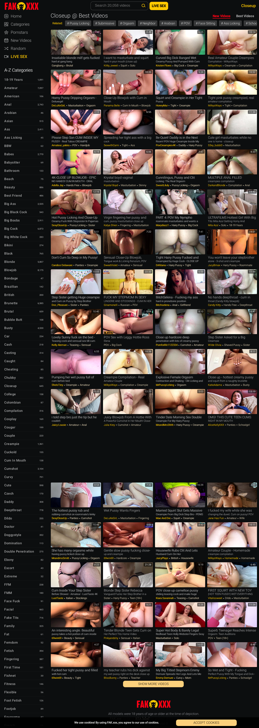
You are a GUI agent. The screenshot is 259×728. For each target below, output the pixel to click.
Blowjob (146, 105)
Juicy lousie (59, 424)
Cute (7, 485)
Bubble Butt (13, 320)
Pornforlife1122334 (167, 344)
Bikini (8, 245)
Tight (173, 105)
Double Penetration (19, 551)
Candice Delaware (62, 265)
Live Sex (19, 56)
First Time (12, 667)
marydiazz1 (162, 225)
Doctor (9, 527)
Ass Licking (231, 23)
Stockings (81, 598)
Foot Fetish (13, 700)
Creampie (192, 65)
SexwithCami (112, 145)
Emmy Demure (165, 677)
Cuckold (10, 452)
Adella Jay (58, 185)
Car (7, 336)
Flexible (10, 692)
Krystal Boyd (111, 185)
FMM (8, 593)
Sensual (137, 265)
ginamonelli (111, 304)
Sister (91, 225)
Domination (13, 543)
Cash (8, 344)
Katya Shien (111, 225)
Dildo (227, 598)
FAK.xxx (25, 6)
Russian (125, 304)
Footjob (10, 709)
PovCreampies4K (166, 145)
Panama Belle (112, 105)
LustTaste (58, 598)
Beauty (68, 638)
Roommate (245, 265)
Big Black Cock (15, 212)
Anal (247, 185)
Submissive (105, 23)
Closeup (10, 386)
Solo (132, 65)
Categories (20, 24)
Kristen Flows (164, 65)
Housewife (186, 558)
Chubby (10, 378)
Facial (9, 609)
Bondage (11, 278)
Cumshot (185, 344)
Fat (6, 634)
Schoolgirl (244, 424)
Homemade (231, 558)
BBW (8, 146)
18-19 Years (235, 225)
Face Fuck (12, 601)
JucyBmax (214, 265)
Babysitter (12, 162)
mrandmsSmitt (61, 558)
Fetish (9, 651)
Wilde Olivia (215, 344)
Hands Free (73, 185)
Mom (188, 677)
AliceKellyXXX (216, 424)
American (11, 96)
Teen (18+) (135, 598)
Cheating (11, 369)
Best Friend (13, 195)
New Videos (221, 16)
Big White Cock (15, 237)
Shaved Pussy (232, 344)
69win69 (109, 558)
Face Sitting (206, 23)
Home (16, 16)
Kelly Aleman (59, 344)
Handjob (85, 145)
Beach (9, 179)
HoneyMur (162, 105)
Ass (132, 145)
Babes (9, 154)
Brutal (69, 65)
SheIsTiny (58, 384)
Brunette (11, 303)
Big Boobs (12, 220)
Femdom (11, 642)
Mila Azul (213, 225)
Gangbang (58, 65)
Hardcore (121, 558)
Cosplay (10, 419)
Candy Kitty (214, 304)
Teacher (135, 677)
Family (9, 626)
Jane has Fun (216, 518)
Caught (9, 361)
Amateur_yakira (61, 145)
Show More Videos (153, 684)
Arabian (169, 23)
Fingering (125, 225)
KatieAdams (215, 384)
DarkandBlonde (217, 185)
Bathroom (11, 171)
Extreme (10, 576)
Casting (10, 353)
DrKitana (161, 265)
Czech (9, 493)
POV (186, 23)
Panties (80, 265)
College (10, 394)
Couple (9, 435)
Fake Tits (11, 618)
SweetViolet (111, 265)
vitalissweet (215, 598)
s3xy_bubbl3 (215, 145)
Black (8, 253)
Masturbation (76, 105)
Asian (8, 121)
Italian (69, 598)
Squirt (124, 65)
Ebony (9, 560)
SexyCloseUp (59, 225)
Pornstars (19, 32)
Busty (245, 384)
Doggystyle (12, 535)
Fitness (10, 684)
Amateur (125, 265)
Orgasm (128, 23)
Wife (242, 518)
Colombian (12, 402)
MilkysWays (215, 65)
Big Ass (10, 204)
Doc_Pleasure (60, 304)
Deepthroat (245, 304)
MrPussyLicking (165, 384)
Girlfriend (184, 304)
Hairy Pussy (195, 145)
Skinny (142, 185)
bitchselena (163, 304)
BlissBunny (110, 677)
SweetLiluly (163, 185)
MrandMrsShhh (165, 424)
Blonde (9, 262)
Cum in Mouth (130, 105)
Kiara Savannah (165, 598)
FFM (7, 584)
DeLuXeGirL (59, 105)
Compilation (245, 65)
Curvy (179, 677)
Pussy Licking (79, 23)
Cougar (9, 427)
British (174, 558)
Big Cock (179, 65)
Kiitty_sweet (111, 65)
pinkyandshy (111, 638)
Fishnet (10, 676)
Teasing (74, 344)
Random (18, 48)
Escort (9, 568)
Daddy (182, 145)
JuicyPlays (162, 558)
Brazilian (11, 286)
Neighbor (148, 23)
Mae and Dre (163, 518)
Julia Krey (110, 424)
